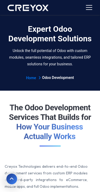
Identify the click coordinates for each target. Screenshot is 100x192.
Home (33, 78)
